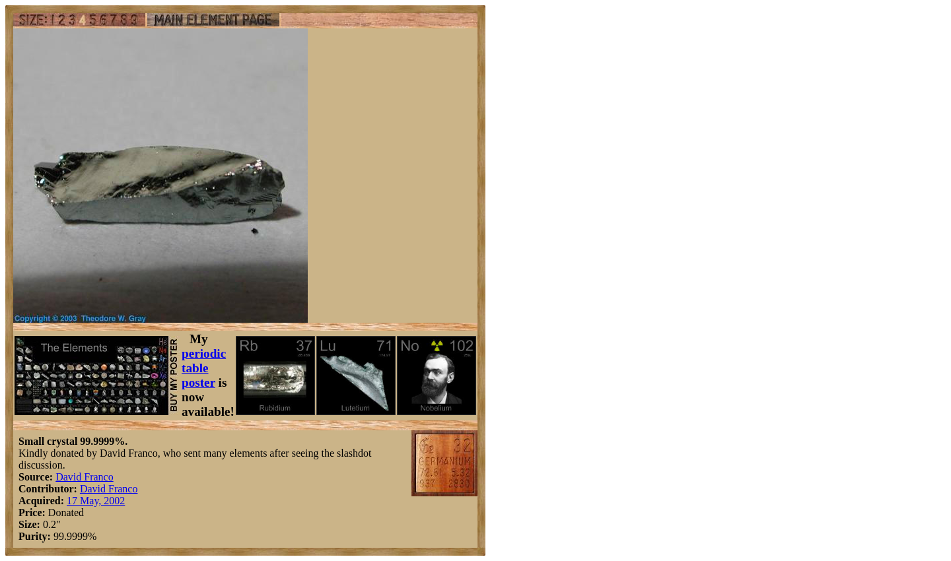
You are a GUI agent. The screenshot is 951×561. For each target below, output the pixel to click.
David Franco (84, 476)
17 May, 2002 (96, 500)
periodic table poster (204, 367)
